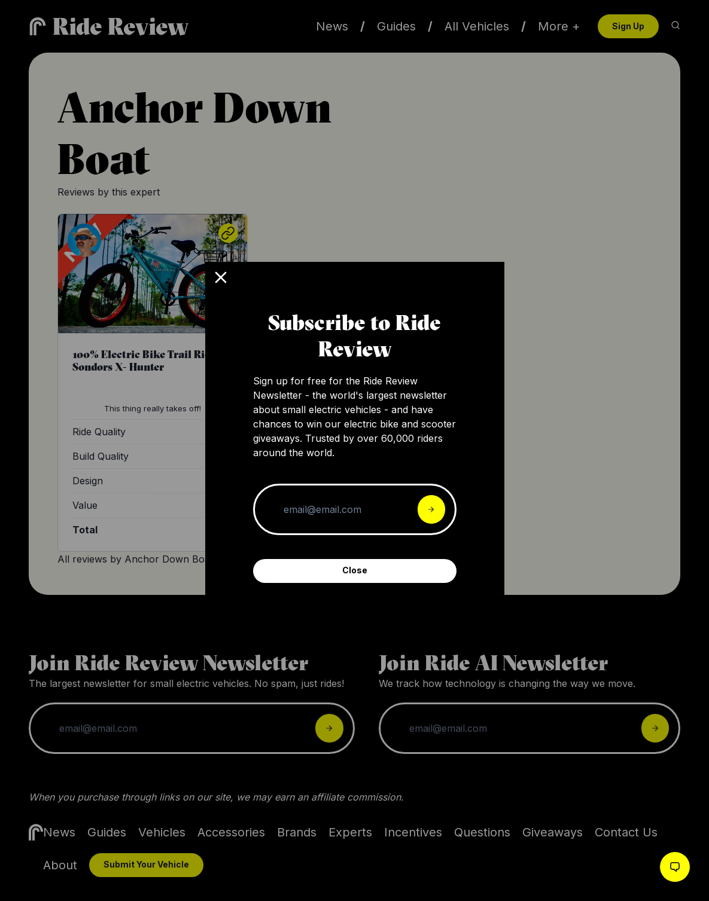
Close (354, 570)
